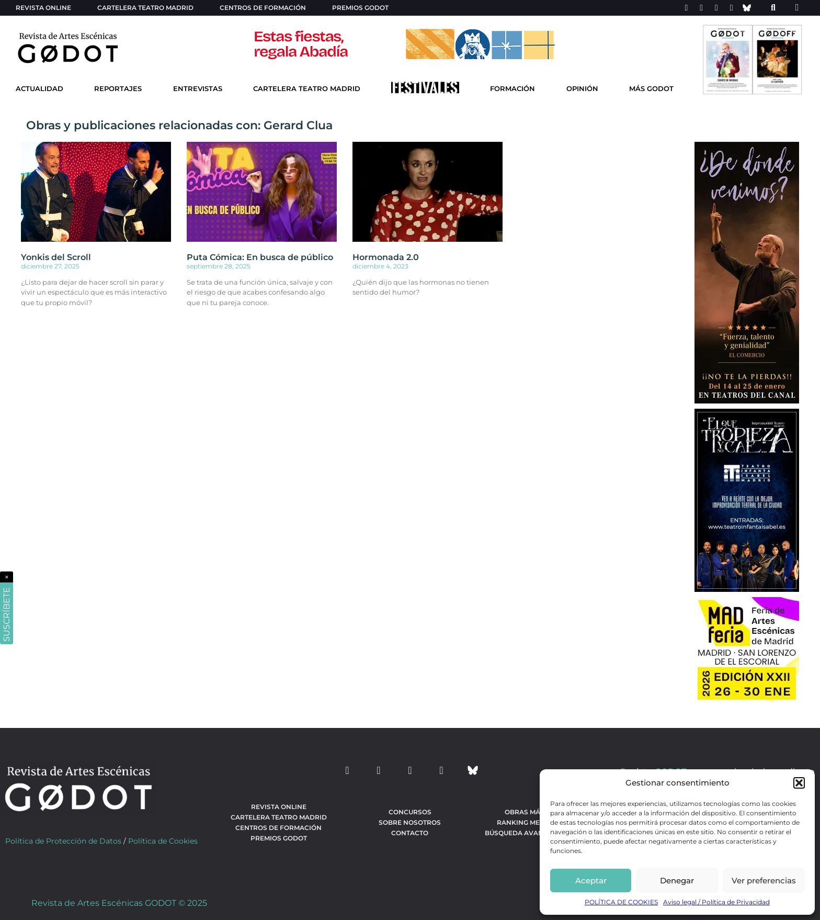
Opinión (582, 89)
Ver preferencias (764, 880)
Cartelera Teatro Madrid (306, 89)
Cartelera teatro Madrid (145, 8)
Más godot (651, 89)
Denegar (677, 880)
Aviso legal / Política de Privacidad (716, 902)
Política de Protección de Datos (63, 841)
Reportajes (118, 89)
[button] (799, 783)
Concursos (410, 812)
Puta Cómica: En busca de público (260, 257)
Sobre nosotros (410, 822)
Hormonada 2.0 (385, 257)
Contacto (409, 833)
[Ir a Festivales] (425, 90)
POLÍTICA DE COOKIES (621, 902)
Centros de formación (263, 8)
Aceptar (591, 880)
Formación (512, 89)
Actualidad (39, 89)
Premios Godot (360, 8)
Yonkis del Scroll (56, 257)
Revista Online (43, 8)
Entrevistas (197, 89)
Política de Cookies (163, 841)
